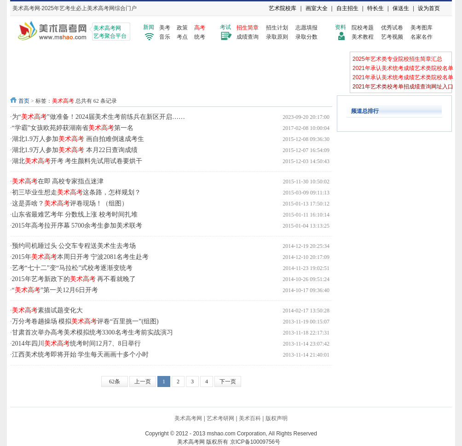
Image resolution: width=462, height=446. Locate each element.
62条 (114, 381)
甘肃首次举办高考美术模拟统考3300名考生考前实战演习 (92, 332)
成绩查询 (248, 37)
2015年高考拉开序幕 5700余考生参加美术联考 (77, 225)
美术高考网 (188, 418)
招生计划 (277, 27)
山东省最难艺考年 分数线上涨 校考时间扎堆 (75, 214)
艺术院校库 (282, 8)
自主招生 (347, 8)
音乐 (164, 37)
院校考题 (363, 27)
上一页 (142, 381)
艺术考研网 (220, 418)
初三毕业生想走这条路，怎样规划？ (76, 192)
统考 (199, 37)
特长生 (375, 8)
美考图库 (421, 27)
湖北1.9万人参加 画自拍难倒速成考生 (78, 138)
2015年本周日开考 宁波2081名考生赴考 (80, 256)
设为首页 (429, 8)
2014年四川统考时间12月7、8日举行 (76, 343)
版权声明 (277, 418)
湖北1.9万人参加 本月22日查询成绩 (75, 150)
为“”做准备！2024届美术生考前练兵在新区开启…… (98, 116)
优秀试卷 (392, 27)
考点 (182, 37)
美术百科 (250, 418)
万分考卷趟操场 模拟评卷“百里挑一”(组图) (85, 321)
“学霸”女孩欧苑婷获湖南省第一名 (72, 127)
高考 (199, 27)
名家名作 (421, 37)
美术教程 (363, 37)
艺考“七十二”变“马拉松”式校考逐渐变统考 (72, 267)
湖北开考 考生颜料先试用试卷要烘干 (77, 161)
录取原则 (277, 37)
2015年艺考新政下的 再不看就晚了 (74, 279)
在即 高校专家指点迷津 (58, 181)
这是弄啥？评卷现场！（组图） (70, 203)
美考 (164, 27)
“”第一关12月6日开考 (55, 290)
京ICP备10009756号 (255, 442)
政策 (182, 27)
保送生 (401, 8)
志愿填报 (306, 27)
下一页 (227, 381)
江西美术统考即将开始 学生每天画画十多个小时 (80, 354)
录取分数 (306, 37)
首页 (23, 101)
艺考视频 (392, 37)
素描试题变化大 (47, 310)
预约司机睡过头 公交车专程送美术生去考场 (74, 245)
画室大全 (317, 8)
